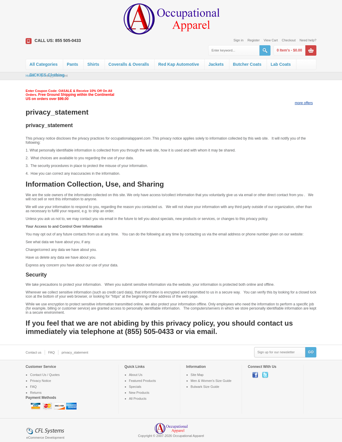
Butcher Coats (247, 64)
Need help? (308, 40)
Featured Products (142, 380)
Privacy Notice (40, 380)
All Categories (43, 64)
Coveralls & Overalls (128, 64)
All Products (138, 398)
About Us (135, 375)
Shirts (93, 64)
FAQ (51, 352)
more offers (304, 103)
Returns (36, 392)
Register (254, 40)
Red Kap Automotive (178, 64)
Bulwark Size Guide (205, 386)
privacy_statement (75, 352)
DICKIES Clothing (46, 75)
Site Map (197, 375)
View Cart (271, 40)
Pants (72, 64)
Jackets (215, 64)
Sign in (239, 40)
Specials (135, 386)
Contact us (33, 352)
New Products (139, 392)
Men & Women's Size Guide (211, 380)
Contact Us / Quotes (45, 375)
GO (311, 352)
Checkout (289, 40)
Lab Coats (281, 64)
